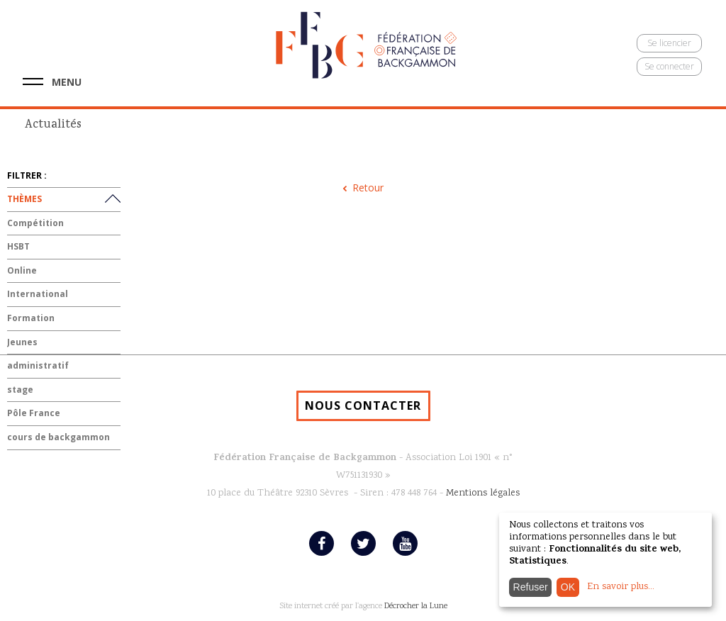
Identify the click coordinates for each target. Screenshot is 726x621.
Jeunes (22, 342)
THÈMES (24, 199)
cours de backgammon (58, 437)
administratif (38, 365)
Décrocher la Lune (415, 606)
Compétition (35, 223)
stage (20, 390)
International (37, 294)
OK (568, 587)
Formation (31, 318)
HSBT (18, 246)
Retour (368, 187)
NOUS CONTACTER (363, 405)
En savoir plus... (620, 587)
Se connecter (669, 66)
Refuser (530, 587)
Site (285, 606)
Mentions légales (483, 493)
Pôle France (33, 413)
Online (22, 270)
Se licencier (669, 43)
